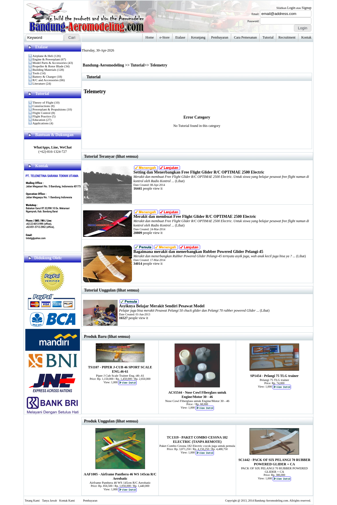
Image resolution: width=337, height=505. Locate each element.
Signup (306, 8)
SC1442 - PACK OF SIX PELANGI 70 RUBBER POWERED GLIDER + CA (274, 462)
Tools (35, 73)
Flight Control (41, 113)
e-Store (165, 37)
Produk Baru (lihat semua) (107, 336)
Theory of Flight (42, 102)
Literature (38, 83)
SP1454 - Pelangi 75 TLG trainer (274, 376)
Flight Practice (41, 116)
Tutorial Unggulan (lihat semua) (111, 290)
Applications (40, 123)
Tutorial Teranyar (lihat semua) (111, 156)
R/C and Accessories (45, 80)
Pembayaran (219, 37)
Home (149, 37)
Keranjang (198, 37)
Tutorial (268, 37)
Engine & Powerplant (46, 59)
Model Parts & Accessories (49, 62)
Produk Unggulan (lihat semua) (111, 421)
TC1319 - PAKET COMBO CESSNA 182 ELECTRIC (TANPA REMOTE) (197, 439)
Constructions (41, 106)
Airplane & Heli (42, 56)
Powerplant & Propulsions (49, 109)
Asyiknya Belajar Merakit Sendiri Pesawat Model (161, 306)
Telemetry (158, 65)
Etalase (180, 37)
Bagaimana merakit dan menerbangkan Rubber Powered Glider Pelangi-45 (198, 251)
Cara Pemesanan (245, 37)
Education (38, 119)
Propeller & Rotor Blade (48, 66)
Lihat (179, 181)
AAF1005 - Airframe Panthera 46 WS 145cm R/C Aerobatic (120, 476)
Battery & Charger (44, 76)
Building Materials (44, 69)
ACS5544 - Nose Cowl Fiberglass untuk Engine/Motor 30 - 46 (197, 394)
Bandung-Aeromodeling (103, 65)
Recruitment (286, 37)
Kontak (306, 37)
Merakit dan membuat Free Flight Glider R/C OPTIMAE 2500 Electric (194, 216)
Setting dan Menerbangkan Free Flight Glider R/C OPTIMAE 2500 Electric (198, 172)
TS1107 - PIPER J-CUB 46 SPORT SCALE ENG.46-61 (120, 369)
